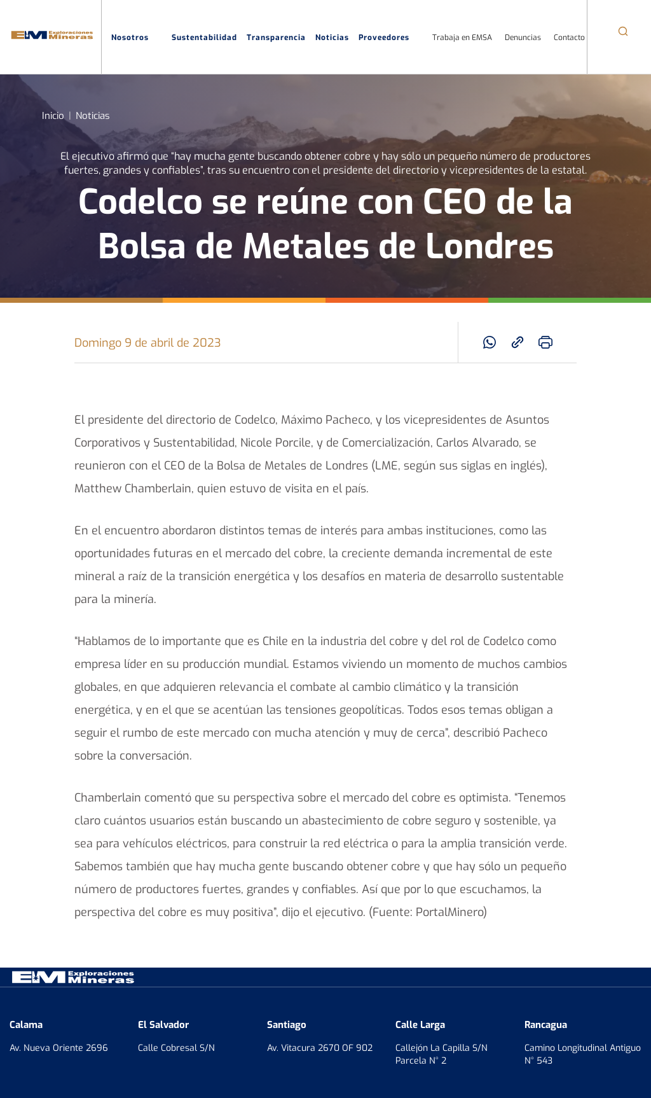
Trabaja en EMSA (462, 37)
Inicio (53, 115)
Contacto (569, 37)
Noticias (332, 37)
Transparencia (276, 37)
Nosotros (136, 37)
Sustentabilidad (204, 37)
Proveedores (391, 37)
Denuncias (523, 37)
